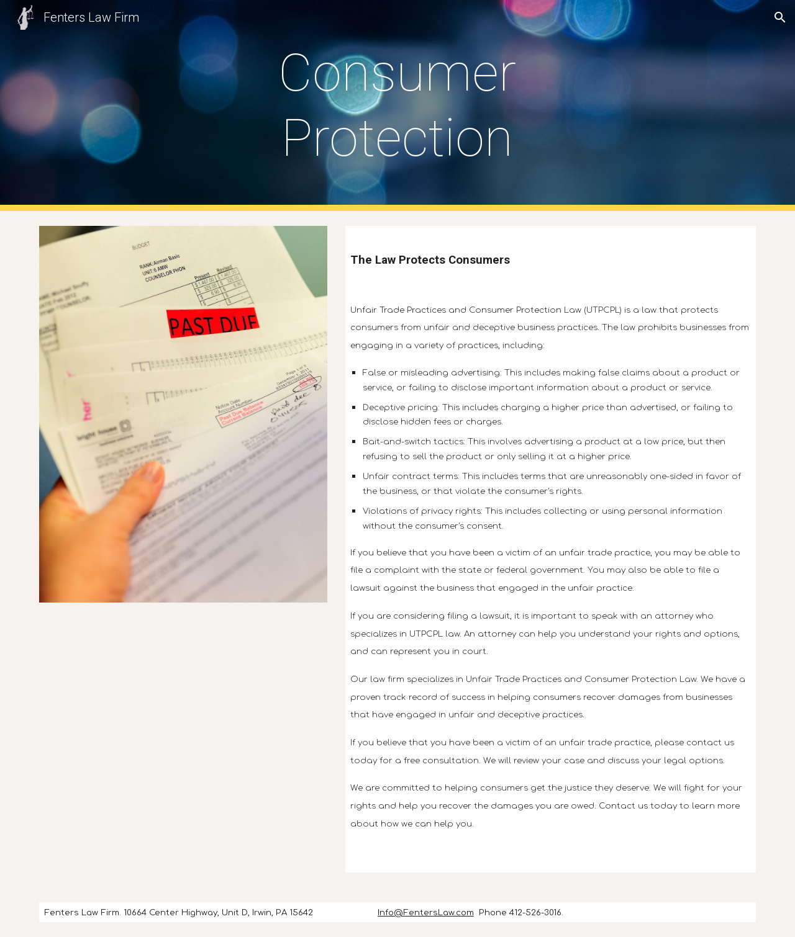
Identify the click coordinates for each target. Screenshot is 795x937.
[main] (397, 105)
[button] (780, 17)
